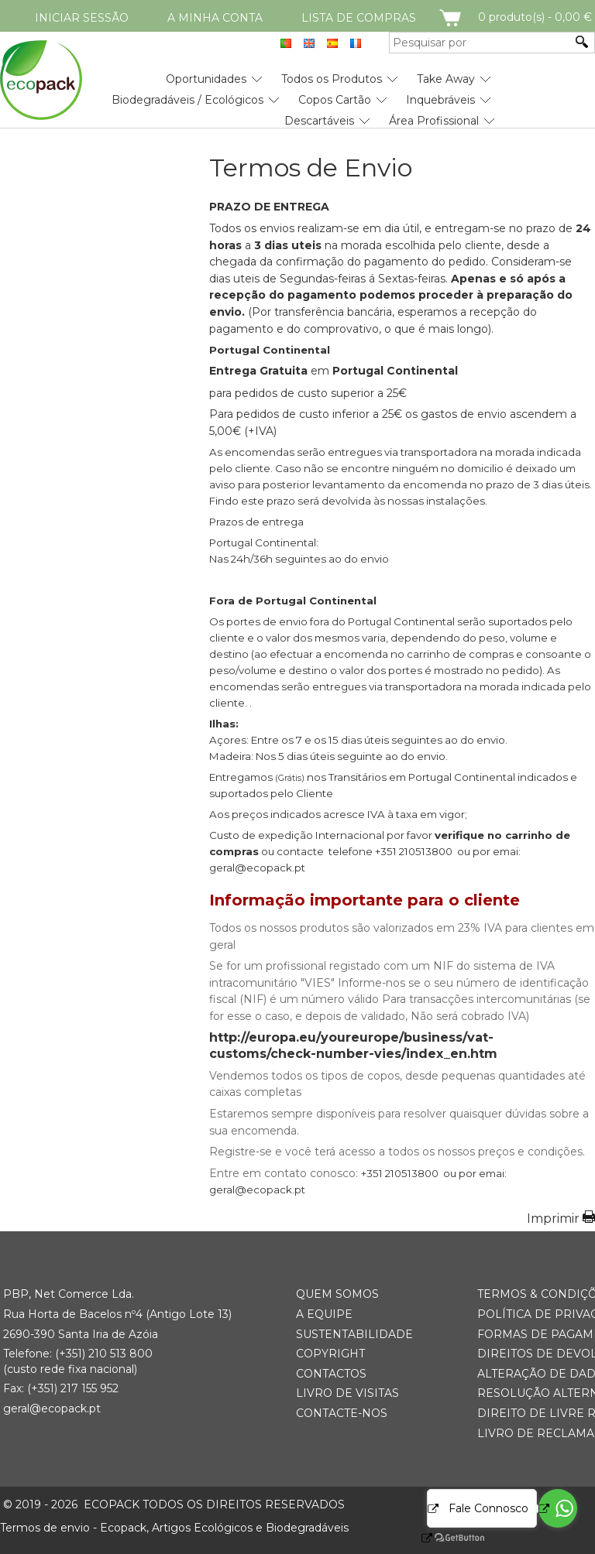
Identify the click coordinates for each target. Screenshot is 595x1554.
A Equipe (324, 1314)
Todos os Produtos (331, 79)
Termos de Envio (310, 168)
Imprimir (553, 1218)
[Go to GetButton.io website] (446, 1538)
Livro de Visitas (347, 1393)
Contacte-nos (341, 1413)
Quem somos (337, 1294)
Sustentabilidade (354, 1334)
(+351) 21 (77, 1354)
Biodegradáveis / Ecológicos (187, 100)
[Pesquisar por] (480, 43)
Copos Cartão (334, 100)
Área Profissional (434, 121)
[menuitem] (206, 73)
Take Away (446, 79)
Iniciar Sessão (82, 18)
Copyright (330, 1354)
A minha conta (215, 18)
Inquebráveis (440, 100)
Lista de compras (358, 18)
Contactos (331, 1374)
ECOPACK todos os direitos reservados (174, 1504)
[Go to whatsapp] (557, 1508)
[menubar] (247, 94)
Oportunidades (206, 79)
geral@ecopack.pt (52, 1408)
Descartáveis (319, 121)
